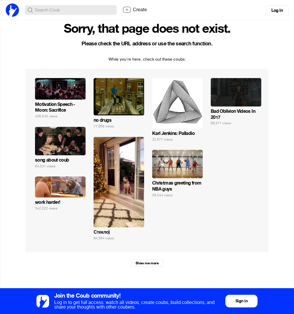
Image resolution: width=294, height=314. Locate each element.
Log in (277, 10)
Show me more (147, 263)
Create (134, 9)
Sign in (241, 301)
